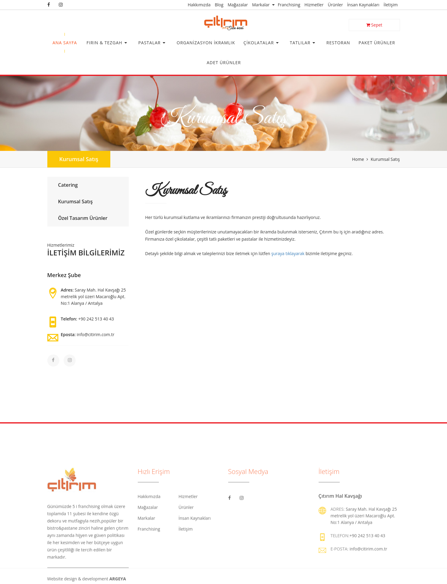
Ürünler (335, 5)
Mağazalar (238, 5)
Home (358, 159)
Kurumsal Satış (78, 159)
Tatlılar (300, 42)
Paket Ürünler (377, 42)
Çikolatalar (259, 42)
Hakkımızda (199, 5)
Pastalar (149, 42)
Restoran (338, 42)
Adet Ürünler (224, 62)
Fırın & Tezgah (104, 42)
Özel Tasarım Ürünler (82, 218)
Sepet (374, 25)
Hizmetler (313, 5)
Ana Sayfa (64, 42)
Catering (67, 185)
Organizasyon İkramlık (206, 42)
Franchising (289, 5)
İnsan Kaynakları (363, 5)
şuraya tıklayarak (287, 253)
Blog (219, 5)
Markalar (260, 5)
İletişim (391, 5)
